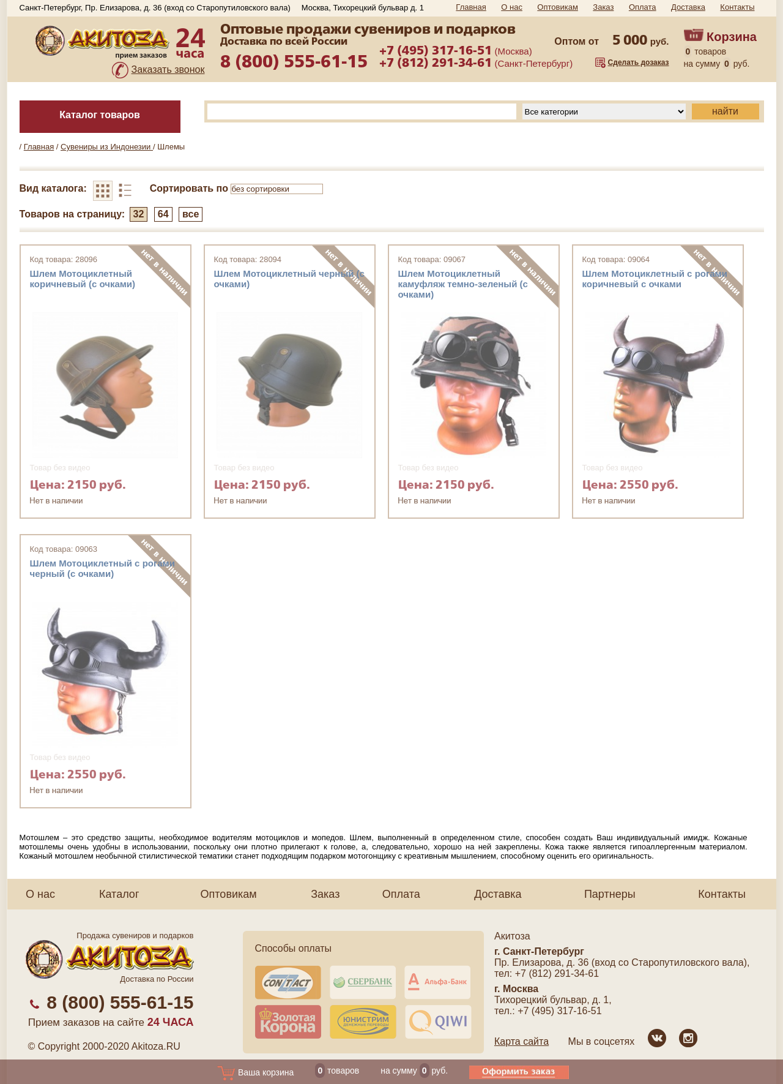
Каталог (119, 894)
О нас (511, 7)
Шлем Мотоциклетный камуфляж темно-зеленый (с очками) (463, 283)
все (190, 214)
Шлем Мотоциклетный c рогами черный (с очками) (102, 568)
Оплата (642, 7)
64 (163, 214)
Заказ (603, 7)
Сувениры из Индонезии (107, 146)
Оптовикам (557, 7)
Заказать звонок (168, 69)
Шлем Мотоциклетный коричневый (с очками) (83, 278)
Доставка (688, 7)
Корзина (732, 36)
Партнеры (610, 894)
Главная (471, 7)
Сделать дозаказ (638, 62)
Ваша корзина (255, 1072)
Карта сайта (521, 1041)
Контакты (737, 7)
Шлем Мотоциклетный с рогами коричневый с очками (654, 278)
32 (138, 214)
